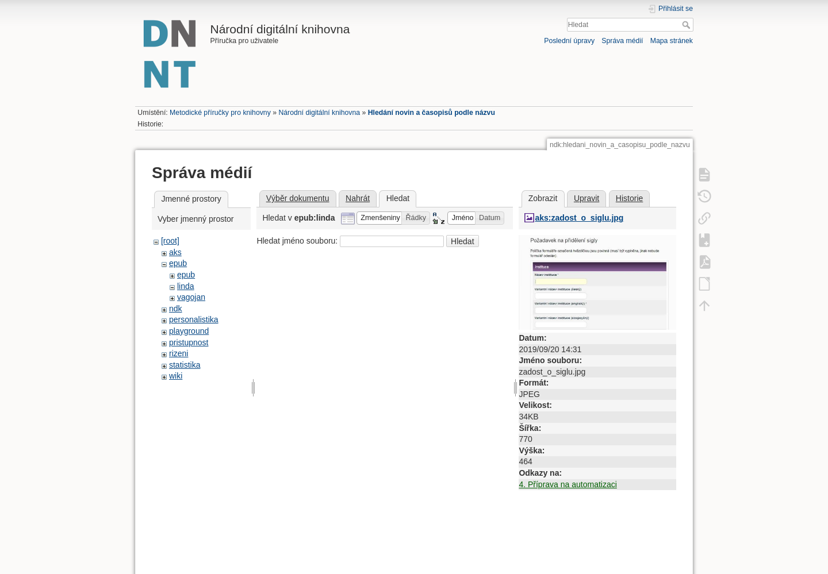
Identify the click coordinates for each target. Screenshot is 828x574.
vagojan (191, 297)
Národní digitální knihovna (319, 113)
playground (189, 331)
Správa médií (622, 41)
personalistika (193, 319)
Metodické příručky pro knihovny (220, 113)
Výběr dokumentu (297, 198)
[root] (170, 240)
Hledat (687, 25)
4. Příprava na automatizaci (567, 484)
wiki (175, 375)
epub (178, 263)
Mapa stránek (671, 41)
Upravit (586, 198)
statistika (184, 364)
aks (175, 252)
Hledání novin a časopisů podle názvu (431, 113)
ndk (175, 308)
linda (185, 286)
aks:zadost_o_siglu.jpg (579, 217)
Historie (629, 198)
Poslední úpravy (569, 41)
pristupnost (188, 342)
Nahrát (358, 198)
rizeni (178, 353)
